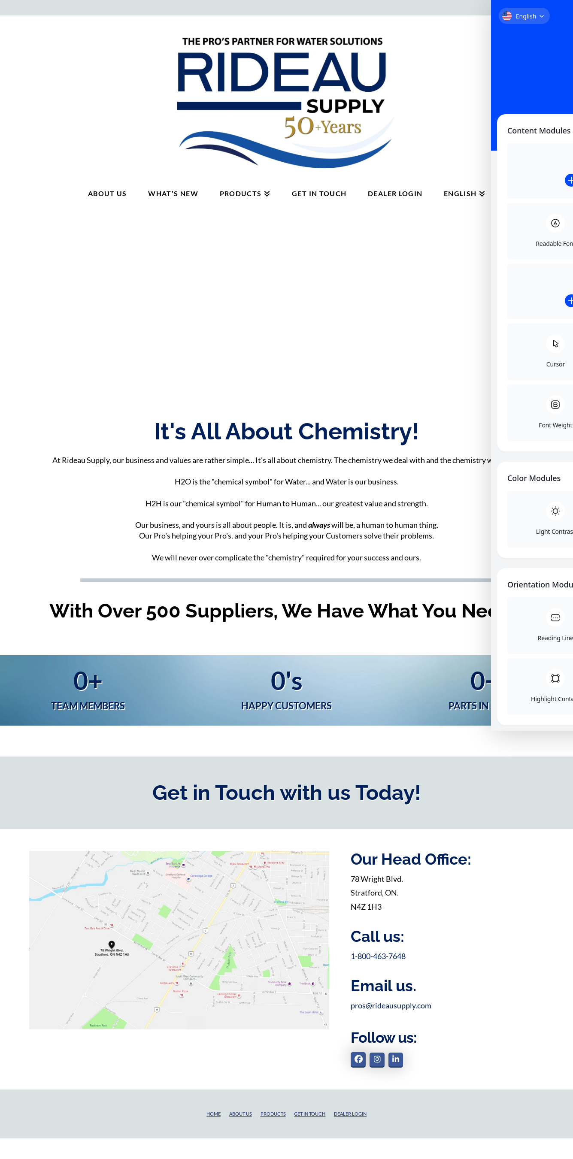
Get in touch (309, 1114)
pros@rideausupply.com (391, 1005)
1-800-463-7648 (378, 956)
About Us (240, 1114)
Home (213, 1114)
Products (273, 1114)
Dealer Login (350, 1114)
